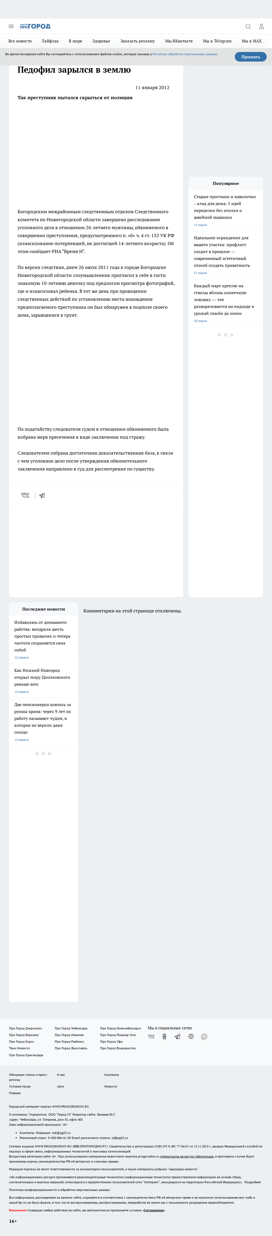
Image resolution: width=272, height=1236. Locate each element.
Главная (14, 1093)
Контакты (111, 1075)
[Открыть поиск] (248, 26)
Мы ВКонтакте (179, 40)
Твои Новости (19, 1048)
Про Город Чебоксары (71, 1028)
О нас (61, 1075)
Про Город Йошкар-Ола (118, 1035)
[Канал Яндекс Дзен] (191, 1036)
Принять (250, 56)
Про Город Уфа (111, 1041)
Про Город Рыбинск (69, 1041)
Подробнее (252, 1182)
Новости (110, 1086)
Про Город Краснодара (26, 1055)
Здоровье (101, 40)
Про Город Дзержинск (25, 1028)
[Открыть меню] (11, 26)
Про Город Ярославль (71, 1048)
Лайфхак (50, 40)
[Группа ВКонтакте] (151, 1036)
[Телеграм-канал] (177, 1036)
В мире (75, 40)
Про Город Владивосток (118, 1048)
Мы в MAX (252, 40)
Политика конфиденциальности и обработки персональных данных (59, 1190)
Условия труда (20, 1086)
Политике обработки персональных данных (185, 54)
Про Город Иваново (69, 1035)
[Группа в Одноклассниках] (164, 1036)
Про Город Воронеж (24, 1035)
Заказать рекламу (138, 40)
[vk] (25, 495)
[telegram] (44, 495)
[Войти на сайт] (261, 26)
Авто (60, 1086)
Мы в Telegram (217, 40)
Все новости (20, 40)
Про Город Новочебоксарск (120, 1028)
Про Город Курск (21, 1041)
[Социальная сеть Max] (204, 1036)
